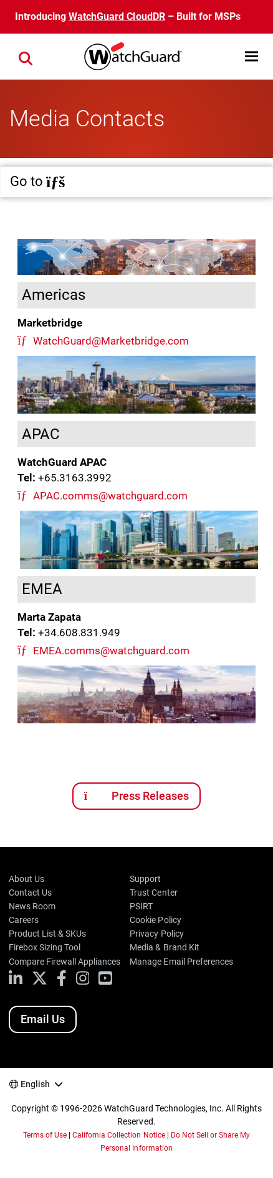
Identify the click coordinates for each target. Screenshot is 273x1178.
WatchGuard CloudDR (117, 16)
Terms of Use (45, 1135)
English (35, 1084)
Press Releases (136, 795)
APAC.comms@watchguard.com (110, 495)
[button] (251, 56)
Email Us (43, 1019)
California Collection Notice (118, 1135)
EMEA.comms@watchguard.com (111, 650)
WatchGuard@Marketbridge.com (111, 341)
